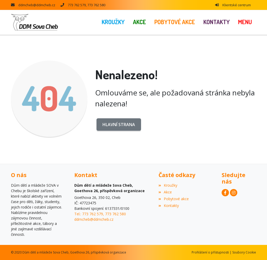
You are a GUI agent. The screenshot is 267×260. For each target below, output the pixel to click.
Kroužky (168, 185)
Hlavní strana (118, 124)
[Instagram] (233, 192)
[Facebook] (225, 192)
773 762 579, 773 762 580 (86, 5)
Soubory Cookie (244, 252)
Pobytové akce (174, 198)
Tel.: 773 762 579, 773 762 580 (100, 213)
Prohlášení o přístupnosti (210, 252)
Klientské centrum (236, 5)
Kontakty (169, 205)
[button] (245, 22)
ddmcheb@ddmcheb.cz (36, 5)
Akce (165, 192)
